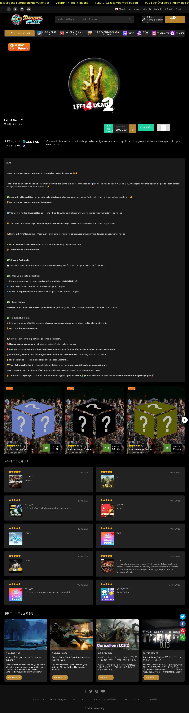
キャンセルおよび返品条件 (105, 699)
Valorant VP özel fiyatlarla (79, 3)
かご (133, 128)
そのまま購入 (146, 127)
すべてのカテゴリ (20, 33)
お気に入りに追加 (13, 124)
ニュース (147, 9)
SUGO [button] (128, 33)
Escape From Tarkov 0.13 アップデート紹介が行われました (162, 658)
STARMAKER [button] (160, 33)
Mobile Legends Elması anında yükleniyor (31, 3)
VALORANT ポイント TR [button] (72, 33)
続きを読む (14, 677)
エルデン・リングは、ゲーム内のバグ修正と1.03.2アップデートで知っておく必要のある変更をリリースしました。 (117, 658)
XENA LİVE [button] (143, 33)
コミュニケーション (173, 9)
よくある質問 (151, 699)
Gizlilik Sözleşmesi (58, 699)
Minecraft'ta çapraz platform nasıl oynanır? (23, 658)
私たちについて (39, 699)
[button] (175, 19)
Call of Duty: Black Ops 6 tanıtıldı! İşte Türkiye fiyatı (71, 658)
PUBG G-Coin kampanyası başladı (124, 3)
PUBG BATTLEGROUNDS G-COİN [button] (103, 33)
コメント (158, 9)
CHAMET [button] (177, 33)
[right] (184, 420)
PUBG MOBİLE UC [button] (46, 33)
